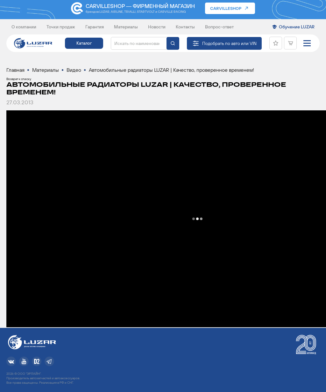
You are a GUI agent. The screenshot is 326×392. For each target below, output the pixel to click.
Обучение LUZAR (297, 26)
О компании (23, 26)
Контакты (185, 26)
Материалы (126, 26)
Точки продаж (60, 26)
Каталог (84, 43)
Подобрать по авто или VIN (229, 43)
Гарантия (94, 26)
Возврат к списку (18, 79)
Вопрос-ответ (219, 26)
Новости (157, 26)
